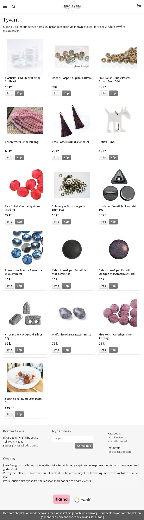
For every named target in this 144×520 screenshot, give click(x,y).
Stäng (100, 517)
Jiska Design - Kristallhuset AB (117, 439)
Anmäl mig (84, 446)
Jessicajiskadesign (119, 452)
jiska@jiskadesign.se (25, 445)
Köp (19, 93)
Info (9, 93)
